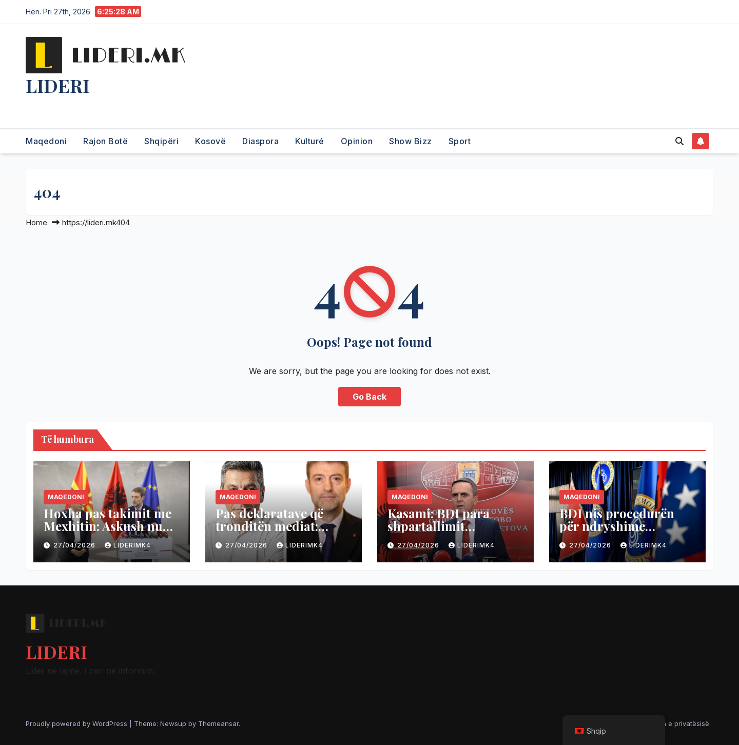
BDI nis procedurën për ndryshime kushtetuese (616, 526)
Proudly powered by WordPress (77, 723)
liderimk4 (128, 545)
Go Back (369, 396)
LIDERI (57, 85)
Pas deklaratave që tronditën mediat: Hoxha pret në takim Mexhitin (276, 532)
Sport (460, 141)
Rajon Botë (105, 141)
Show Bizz (410, 141)
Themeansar (218, 723)
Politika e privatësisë (676, 723)
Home (36, 222)
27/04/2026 (75, 545)
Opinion (357, 141)
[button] (679, 141)
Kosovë (210, 141)
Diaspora (260, 141)
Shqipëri (161, 141)
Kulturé (309, 141)
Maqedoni (46, 141)
